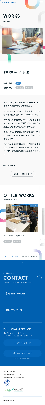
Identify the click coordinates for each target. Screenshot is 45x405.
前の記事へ (11, 165)
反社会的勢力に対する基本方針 (14, 377)
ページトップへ (22, 263)
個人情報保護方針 (9, 371)
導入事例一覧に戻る (21, 174)
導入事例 (15, 257)
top (6, 257)
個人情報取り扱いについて (12, 374)
